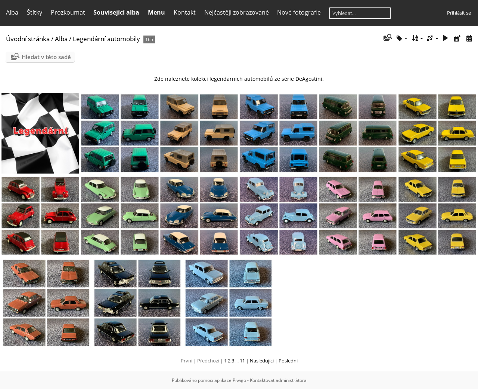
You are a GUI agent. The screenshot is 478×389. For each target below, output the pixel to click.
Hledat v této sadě (46, 57)
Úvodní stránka (28, 38)
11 (242, 360)
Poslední (288, 360)
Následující (262, 360)
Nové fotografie (299, 12)
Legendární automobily (106, 38)
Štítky (34, 12)
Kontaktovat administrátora (278, 380)
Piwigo (239, 380)
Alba (12, 12)
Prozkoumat (68, 12)
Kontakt (185, 12)
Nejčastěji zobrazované (236, 12)
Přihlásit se (459, 12)
